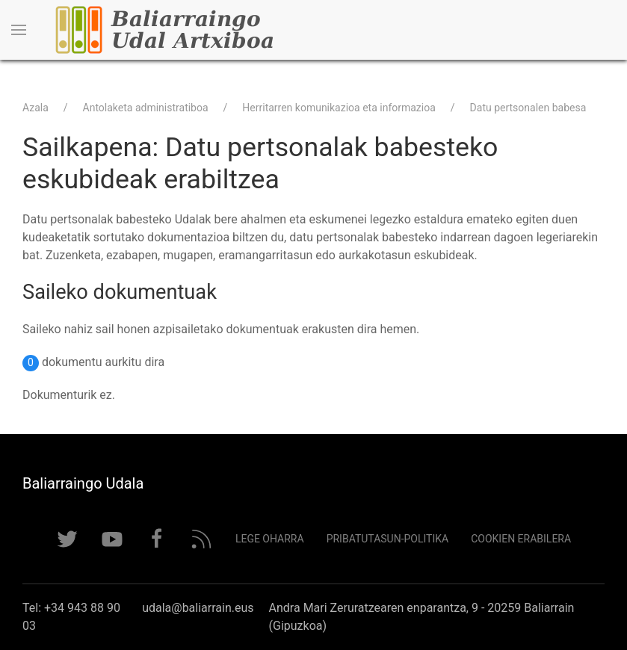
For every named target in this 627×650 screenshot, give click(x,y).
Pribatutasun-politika (388, 539)
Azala (35, 108)
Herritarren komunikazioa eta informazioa (339, 108)
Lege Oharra (269, 539)
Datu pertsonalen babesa (528, 108)
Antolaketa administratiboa (146, 108)
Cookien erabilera (521, 539)
